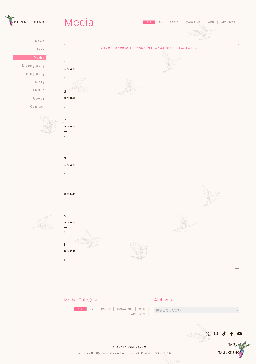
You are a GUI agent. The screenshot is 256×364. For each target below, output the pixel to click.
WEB (211, 22)
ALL (149, 22)
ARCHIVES (229, 22)
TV (161, 22)
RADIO (174, 22)
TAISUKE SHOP (230, 352)
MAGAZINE (193, 22)
